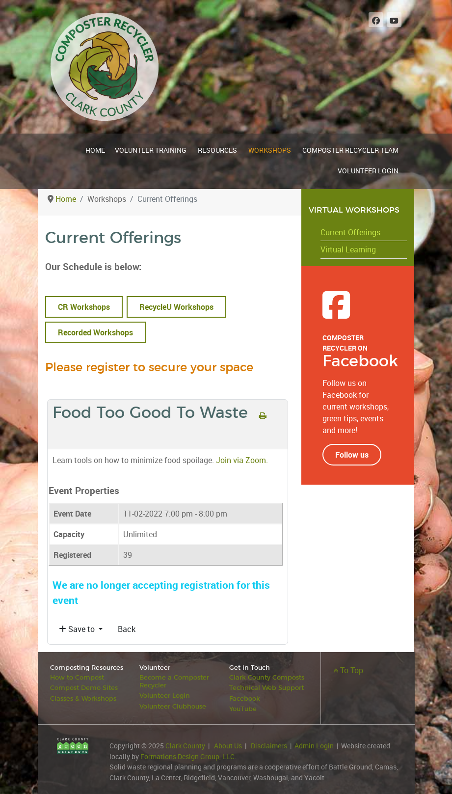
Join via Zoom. (241, 460)
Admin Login (314, 745)
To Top (348, 670)
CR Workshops (84, 306)
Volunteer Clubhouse (172, 706)
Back (126, 629)
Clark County (185, 745)
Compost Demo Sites (84, 688)
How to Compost (77, 678)
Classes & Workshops (83, 698)
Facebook (244, 698)
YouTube (243, 709)
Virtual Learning (348, 249)
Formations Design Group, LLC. (188, 756)
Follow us (352, 454)
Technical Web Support (266, 688)
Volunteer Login (164, 696)
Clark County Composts (266, 678)
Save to (78, 629)
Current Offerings (350, 232)
